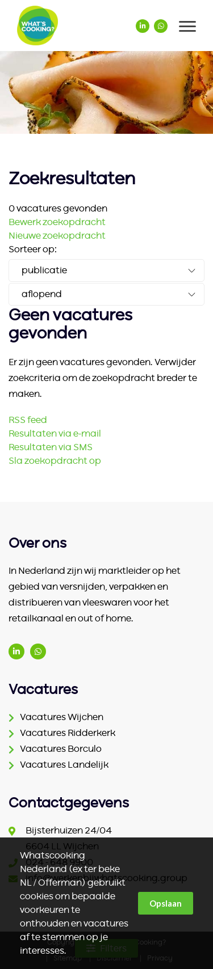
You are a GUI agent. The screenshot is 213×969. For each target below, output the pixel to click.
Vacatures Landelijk (64, 764)
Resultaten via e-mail (55, 433)
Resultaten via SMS (51, 447)
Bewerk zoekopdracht (57, 222)
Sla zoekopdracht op (55, 461)
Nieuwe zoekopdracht (57, 235)
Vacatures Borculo (61, 749)
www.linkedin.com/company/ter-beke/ (16, 651)
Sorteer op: (33, 249)
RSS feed (28, 420)
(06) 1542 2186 (38, 651)
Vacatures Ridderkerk (67, 733)
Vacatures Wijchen (61, 717)
